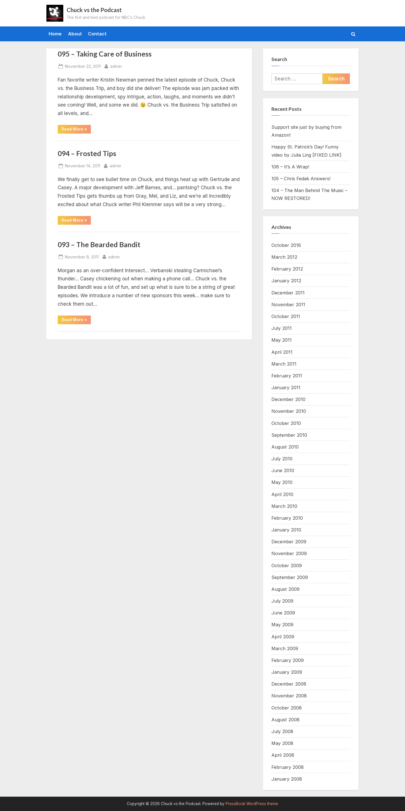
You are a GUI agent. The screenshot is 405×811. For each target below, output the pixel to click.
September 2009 (289, 577)
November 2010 (288, 411)
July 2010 (281, 458)
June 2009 (283, 613)
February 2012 (287, 269)
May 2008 (282, 743)
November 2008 (289, 696)
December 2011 (288, 293)
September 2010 (289, 435)
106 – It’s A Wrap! (290, 167)
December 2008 (288, 684)
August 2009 (285, 589)
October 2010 (286, 423)
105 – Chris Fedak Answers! (300, 178)
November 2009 (289, 553)
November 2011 (288, 304)
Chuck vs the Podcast (94, 9)
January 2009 (286, 672)
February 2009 (287, 660)
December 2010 (288, 399)
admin (116, 66)
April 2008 (282, 755)
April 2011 (281, 352)
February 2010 (287, 518)
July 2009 (282, 601)
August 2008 (285, 719)
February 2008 (287, 767)
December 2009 (288, 541)
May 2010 (281, 482)
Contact (97, 34)
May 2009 (282, 624)
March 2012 (284, 257)
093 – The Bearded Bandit (99, 244)
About (75, 34)
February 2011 (286, 376)
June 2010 (282, 470)
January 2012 (286, 280)
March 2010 (284, 506)
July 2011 (281, 328)
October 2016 (286, 245)
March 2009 (284, 648)
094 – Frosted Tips (87, 153)
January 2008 (286, 779)
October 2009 (286, 565)
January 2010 (286, 530)
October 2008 (286, 708)
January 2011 (285, 387)
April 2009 (282, 636)
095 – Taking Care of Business (105, 54)
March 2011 (283, 364)
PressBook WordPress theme (252, 803)
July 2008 (282, 731)
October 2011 (285, 316)
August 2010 (285, 447)
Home (55, 34)
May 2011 (281, 340)
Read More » (76, 130)
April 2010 (282, 494)
